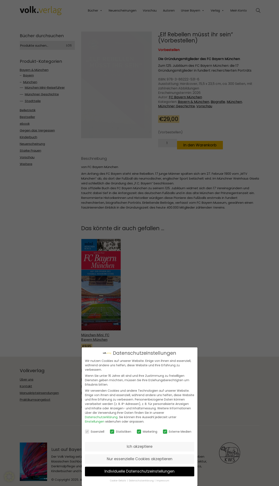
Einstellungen (94, 421)
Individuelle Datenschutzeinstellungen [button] (139, 471)
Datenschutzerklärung (101, 417)
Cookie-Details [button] (118, 480)
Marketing (147, 432)
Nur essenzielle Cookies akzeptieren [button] (139, 458)
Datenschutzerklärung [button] (141, 480)
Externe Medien (177, 432)
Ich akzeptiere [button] (139, 446)
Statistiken (120, 432)
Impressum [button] (162, 480)
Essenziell (94, 432)
